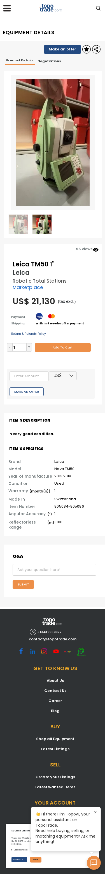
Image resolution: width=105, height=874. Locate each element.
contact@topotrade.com (52, 639)
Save (36, 859)
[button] (71, 376)
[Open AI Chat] (94, 863)
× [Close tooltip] (95, 812)
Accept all (19, 859)
